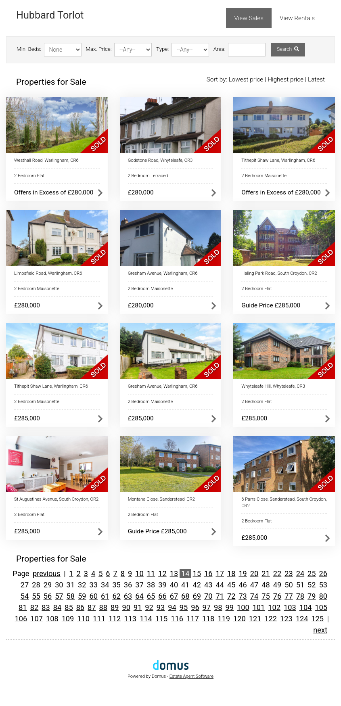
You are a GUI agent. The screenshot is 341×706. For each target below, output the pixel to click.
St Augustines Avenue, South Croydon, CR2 (56, 499)
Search (288, 49)
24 (300, 573)
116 (177, 618)
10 (139, 573)
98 (218, 607)
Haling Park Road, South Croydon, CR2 (279, 273)
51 (300, 585)
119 (224, 618)
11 (151, 573)
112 (115, 618)
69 (197, 596)
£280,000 (141, 192)
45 (231, 585)
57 (59, 596)
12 (162, 573)
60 (93, 596)
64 (139, 596)
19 (242, 573)
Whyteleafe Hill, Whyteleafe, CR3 (273, 386)
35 (116, 585)
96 (195, 607)
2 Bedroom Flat (29, 175)
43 (208, 585)
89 (115, 607)
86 (80, 607)
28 (36, 585)
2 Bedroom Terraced (148, 175)
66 (162, 596)
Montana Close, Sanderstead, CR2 (161, 499)
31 (71, 585)
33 (93, 585)
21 (266, 573)
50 (289, 585)
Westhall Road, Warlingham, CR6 (46, 160)
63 (128, 596)
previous (47, 573)
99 (230, 607)
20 (254, 573)
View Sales (249, 18)
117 (192, 618)
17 (219, 573)
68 (185, 596)
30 (59, 585)
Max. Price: (98, 49)
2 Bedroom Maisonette (264, 175)
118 (208, 618)
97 (207, 607)
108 (52, 618)
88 (103, 607)
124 (302, 618)
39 (162, 585)
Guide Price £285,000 (270, 305)
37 (139, 585)
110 (83, 618)
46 (242, 585)
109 (68, 618)
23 (289, 573)
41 (185, 585)
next (320, 630)
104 (305, 607)
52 (312, 585)
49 (277, 585)
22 (277, 573)
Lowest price (245, 79)
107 (36, 618)
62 (116, 596)
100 (243, 607)
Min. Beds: (29, 49)
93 (161, 607)
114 (146, 618)
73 (242, 596)
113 (130, 618)
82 (34, 607)
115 (161, 618)
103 (290, 607)
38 (151, 585)
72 (231, 596)
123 (286, 618)
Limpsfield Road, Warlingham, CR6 (48, 273)
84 (57, 607)
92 (149, 607)
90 (126, 607)
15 (197, 573)
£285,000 (27, 418)
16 (208, 573)
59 (82, 596)
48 (266, 585)
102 (274, 607)
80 (323, 596)
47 (254, 585)
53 (323, 585)
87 (92, 607)
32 (82, 585)
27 (25, 585)
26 (323, 573)
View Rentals (297, 18)
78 (300, 596)
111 (99, 618)
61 (105, 596)
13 (174, 573)
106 (21, 618)
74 (254, 596)
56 (48, 596)
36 (128, 585)
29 (48, 585)
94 (172, 607)
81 (23, 607)
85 (69, 607)
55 (36, 596)
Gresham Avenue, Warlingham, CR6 (163, 273)
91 (138, 607)
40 (174, 585)
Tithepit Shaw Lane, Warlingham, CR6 (278, 160)
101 (259, 607)
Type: (162, 49)
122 (270, 618)
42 (197, 585)
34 (105, 585)
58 (71, 596)
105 (321, 607)
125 (317, 618)
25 (312, 573)
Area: (219, 49)
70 (208, 596)
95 (184, 607)
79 (312, 596)
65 (151, 596)
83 (46, 607)
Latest (316, 79)
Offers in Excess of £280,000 (53, 192)
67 (174, 596)
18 (231, 573)
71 (219, 596)
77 (289, 596)
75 (266, 596)
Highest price (285, 79)
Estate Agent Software (191, 676)
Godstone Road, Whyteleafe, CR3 (160, 160)
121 (255, 618)
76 (277, 596)
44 (219, 585)
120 (239, 618)
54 (25, 596)
